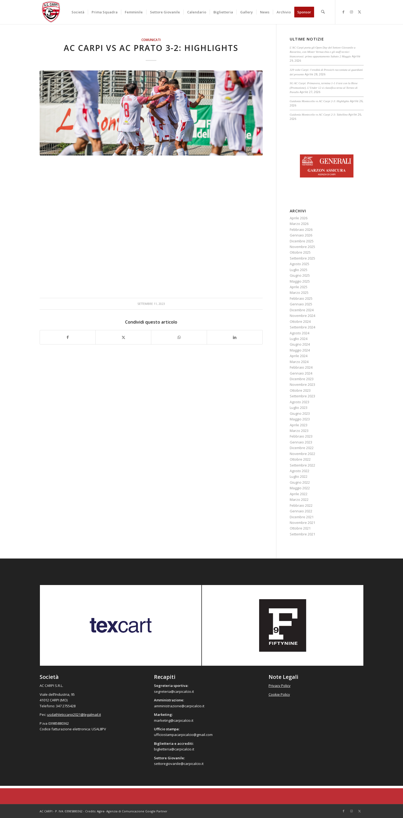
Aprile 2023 (298, 425)
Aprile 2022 (298, 493)
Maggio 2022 (300, 488)
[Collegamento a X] (360, 12)
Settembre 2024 (302, 327)
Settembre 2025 (302, 258)
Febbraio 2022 (301, 505)
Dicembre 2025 (302, 241)
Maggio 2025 (300, 281)
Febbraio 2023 (301, 436)
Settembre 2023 (302, 396)
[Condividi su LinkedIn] (234, 337)
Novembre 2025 (302, 246)
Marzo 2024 (299, 361)
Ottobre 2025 (300, 252)
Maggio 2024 (300, 350)
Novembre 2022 (302, 453)
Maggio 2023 (300, 419)
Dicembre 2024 (302, 310)
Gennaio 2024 (301, 373)
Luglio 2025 (298, 269)
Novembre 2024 (302, 315)
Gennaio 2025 (301, 304)
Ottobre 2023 (300, 390)
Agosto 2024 (299, 333)
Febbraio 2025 (301, 298)
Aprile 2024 (298, 355)
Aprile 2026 (298, 218)
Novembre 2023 (302, 384)
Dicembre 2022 (302, 447)
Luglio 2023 (298, 407)
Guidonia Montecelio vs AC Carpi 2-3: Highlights (319, 101)
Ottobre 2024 (300, 321)
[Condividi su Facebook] (68, 337)
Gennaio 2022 (301, 511)
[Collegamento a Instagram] (352, 12)
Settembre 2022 (302, 465)
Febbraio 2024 (301, 367)
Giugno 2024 (300, 344)
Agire (100, 811)
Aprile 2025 (298, 286)
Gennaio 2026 (301, 235)
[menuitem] (78, 12)
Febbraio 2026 (301, 229)
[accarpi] (51, 12)
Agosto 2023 (299, 401)
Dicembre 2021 (302, 517)
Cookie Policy (279, 694)
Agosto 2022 (299, 470)
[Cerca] (323, 12)
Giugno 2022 (300, 482)
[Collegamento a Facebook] (344, 12)
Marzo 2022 (299, 499)
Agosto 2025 (299, 263)
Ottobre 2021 (300, 528)
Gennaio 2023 (301, 442)
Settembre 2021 (302, 534)
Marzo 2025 (299, 292)
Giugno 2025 (300, 275)
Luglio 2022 (298, 476)
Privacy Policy (280, 685)
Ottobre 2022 (300, 459)
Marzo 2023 (299, 430)
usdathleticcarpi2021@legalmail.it (74, 714)
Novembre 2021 (302, 522)
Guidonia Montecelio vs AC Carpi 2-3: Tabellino (319, 114)
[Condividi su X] (123, 337)
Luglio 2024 (298, 338)
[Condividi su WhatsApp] (179, 337)
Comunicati (151, 40)
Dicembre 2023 (302, 378)
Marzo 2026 (299, 223)
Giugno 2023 (300, 413)
